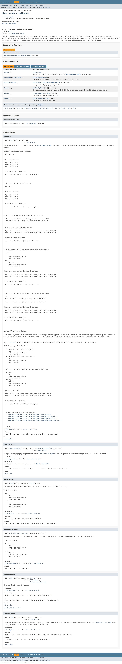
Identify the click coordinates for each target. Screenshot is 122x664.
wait (64, 108)
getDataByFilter (39, 82)
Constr (19, 7)
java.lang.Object (7, 17)
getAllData (37, 72)
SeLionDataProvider (9, 23)
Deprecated (31, 2)
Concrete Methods (38, 66)
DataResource (25, 55)
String (14, 77)
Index (38, 2)
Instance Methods (22, 66)
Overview (4, 2)
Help (42, 2)
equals (11, 108)
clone (6, 108)
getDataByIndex (38, 88)
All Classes (40, 5)
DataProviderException (38, 582)
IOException (31, 142)
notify (42, 108)
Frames (22, 5)
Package (10, 2)
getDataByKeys (38, 98)
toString (58, 108)
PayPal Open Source (16, 662)
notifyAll (50, 108)
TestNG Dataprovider (73, 74)
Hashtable (7, 77)
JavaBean (13, 342)
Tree (24, 2)
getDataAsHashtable (40, 77)
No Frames (29, 5)
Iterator (7, 82)
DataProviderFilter (53, 82)
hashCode (35, 108)
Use (21, 2)
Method (25, 7)
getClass (27, 108)
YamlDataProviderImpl (12, 55)
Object (10, 31)
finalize (19, 108)
